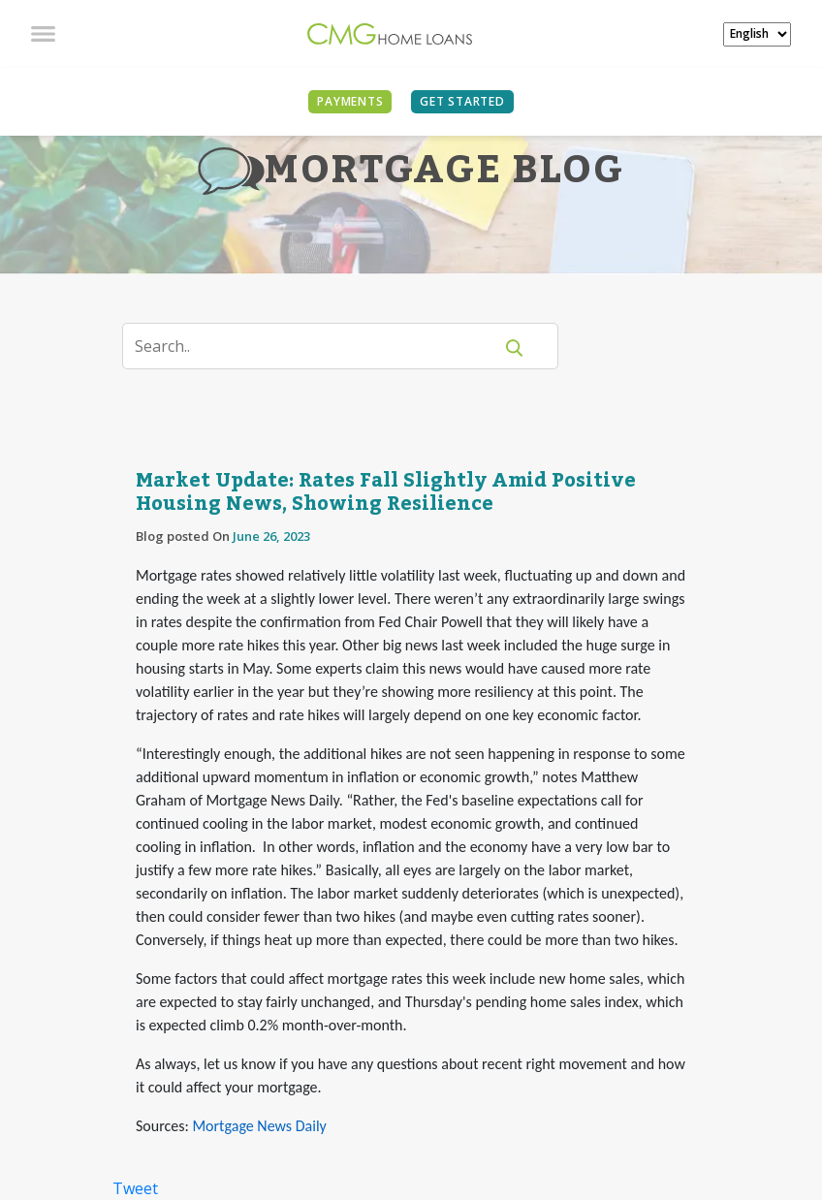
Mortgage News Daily (259, 1126)
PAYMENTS (350, 101)
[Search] (319, 346)
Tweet (135, 1188)
